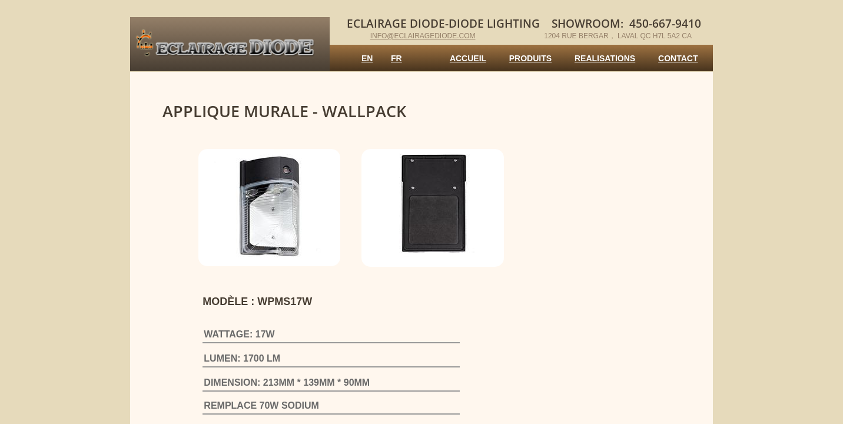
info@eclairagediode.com (423, 36)
